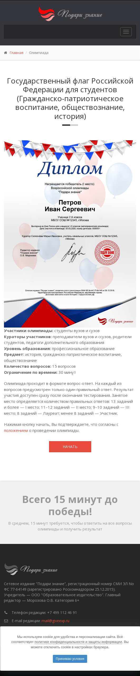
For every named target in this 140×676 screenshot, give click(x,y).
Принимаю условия (70, 659)
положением (16, 430)
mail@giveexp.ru (55, 620)
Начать (70, 446)
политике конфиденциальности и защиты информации (78, 642)
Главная (16, 52)
